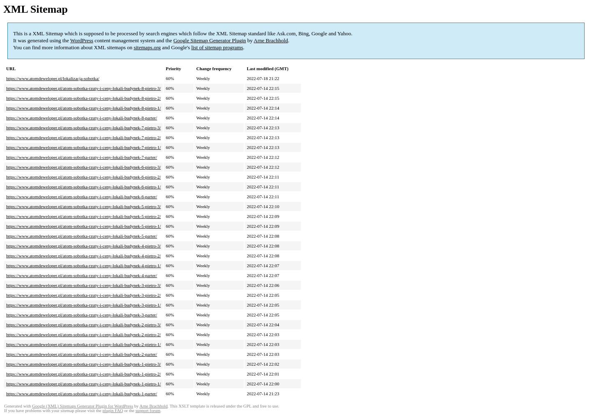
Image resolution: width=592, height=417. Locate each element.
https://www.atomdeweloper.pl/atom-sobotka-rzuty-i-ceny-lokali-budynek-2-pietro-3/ (83, 324)
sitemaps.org (147, 47)
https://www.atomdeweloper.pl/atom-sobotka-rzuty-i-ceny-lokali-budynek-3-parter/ (81, 314)
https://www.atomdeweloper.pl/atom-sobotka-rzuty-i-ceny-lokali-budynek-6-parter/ (81, 196)
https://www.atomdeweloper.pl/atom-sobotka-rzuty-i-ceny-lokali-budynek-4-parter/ (81, 275)
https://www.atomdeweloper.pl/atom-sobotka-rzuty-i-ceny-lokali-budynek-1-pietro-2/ (83, 373)
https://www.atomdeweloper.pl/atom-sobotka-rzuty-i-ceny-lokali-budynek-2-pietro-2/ (83, 334)
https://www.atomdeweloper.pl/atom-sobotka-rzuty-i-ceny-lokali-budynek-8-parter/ (81, 117)
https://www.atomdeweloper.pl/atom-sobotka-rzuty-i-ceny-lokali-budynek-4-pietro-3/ (83, 245)
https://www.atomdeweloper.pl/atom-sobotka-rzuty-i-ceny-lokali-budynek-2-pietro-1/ (83, 344)
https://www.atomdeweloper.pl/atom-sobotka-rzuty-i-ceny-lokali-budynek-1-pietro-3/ (83, 364)
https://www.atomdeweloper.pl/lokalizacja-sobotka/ (52, 78)
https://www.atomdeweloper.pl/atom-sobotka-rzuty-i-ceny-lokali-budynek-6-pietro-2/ (83, 176)
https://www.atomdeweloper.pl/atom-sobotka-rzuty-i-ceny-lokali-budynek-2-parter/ (81, 354)
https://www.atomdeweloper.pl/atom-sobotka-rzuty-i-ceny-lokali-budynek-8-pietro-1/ (83, 107)
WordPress (81, 40)
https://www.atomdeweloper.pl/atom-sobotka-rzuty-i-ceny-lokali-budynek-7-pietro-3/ (83, 127)
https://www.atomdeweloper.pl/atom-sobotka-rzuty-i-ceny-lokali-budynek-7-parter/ (81, 157)
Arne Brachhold (271, 40)
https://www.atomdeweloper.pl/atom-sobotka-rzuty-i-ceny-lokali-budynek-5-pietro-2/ (83, 216)
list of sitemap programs (217, 47)
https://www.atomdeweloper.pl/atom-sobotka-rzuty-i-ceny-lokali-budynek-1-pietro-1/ (83, 383)
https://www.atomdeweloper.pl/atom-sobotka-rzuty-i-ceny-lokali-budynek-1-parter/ (81, 393)
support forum (147, 410)
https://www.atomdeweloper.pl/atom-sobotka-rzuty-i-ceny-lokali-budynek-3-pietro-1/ (83, 304)
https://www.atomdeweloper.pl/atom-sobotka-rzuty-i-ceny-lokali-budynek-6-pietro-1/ (83, 186)
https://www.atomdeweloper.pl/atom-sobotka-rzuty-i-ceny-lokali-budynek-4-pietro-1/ (83, 265)
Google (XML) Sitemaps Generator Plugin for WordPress (82, 406)
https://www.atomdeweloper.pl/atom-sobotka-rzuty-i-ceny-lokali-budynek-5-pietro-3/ (83, 206)
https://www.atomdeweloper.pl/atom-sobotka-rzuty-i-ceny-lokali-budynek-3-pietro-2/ (83, 295)
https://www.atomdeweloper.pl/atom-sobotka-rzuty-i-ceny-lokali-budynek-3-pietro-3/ (83, 285)
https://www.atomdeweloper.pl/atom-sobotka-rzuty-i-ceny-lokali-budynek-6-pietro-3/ (83, 167)
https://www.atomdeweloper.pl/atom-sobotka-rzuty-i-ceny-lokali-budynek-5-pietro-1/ (83, 226)
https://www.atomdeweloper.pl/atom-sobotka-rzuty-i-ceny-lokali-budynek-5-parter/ (81, 236)
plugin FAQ (112, 410)
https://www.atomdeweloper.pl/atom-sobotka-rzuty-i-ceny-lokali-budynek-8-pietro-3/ (83, 88)
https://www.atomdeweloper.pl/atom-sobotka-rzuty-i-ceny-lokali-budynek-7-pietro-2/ (83, 137)
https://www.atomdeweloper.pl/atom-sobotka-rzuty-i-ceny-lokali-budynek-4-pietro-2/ (83, 255)
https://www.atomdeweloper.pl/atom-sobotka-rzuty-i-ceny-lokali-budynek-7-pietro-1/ (83, 147)
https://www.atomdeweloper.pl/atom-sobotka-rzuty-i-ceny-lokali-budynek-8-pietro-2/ (83, 98)
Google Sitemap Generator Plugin (209, 40)
